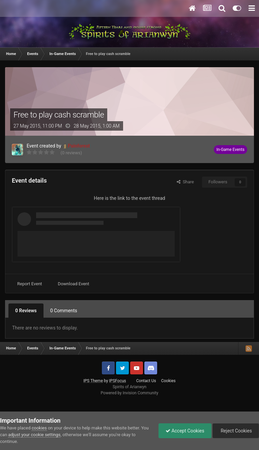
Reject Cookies (236, 430)
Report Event (29, 283)
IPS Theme (93, 380)
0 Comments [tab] (63, 310)
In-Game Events (230, 149)
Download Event (73, 283)
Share (185, 181)
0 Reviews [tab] (26, 310)
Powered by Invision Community (130, 393)
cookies (39, 427)
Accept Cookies (185, 430)
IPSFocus (117, 380)
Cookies (168, 380)
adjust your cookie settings (34, 434)
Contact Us (146, 380)
